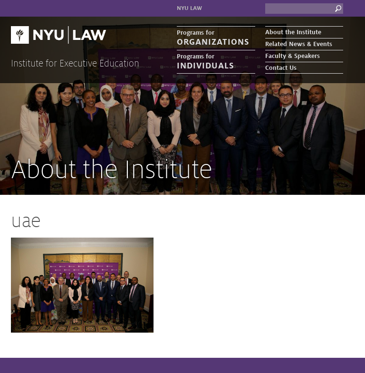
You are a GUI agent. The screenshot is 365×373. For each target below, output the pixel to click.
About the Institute (293, 32)
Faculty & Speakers (292, 56)
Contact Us (281, 68)
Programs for (216, 38)
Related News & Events (298, 44)
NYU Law (189, 8)
